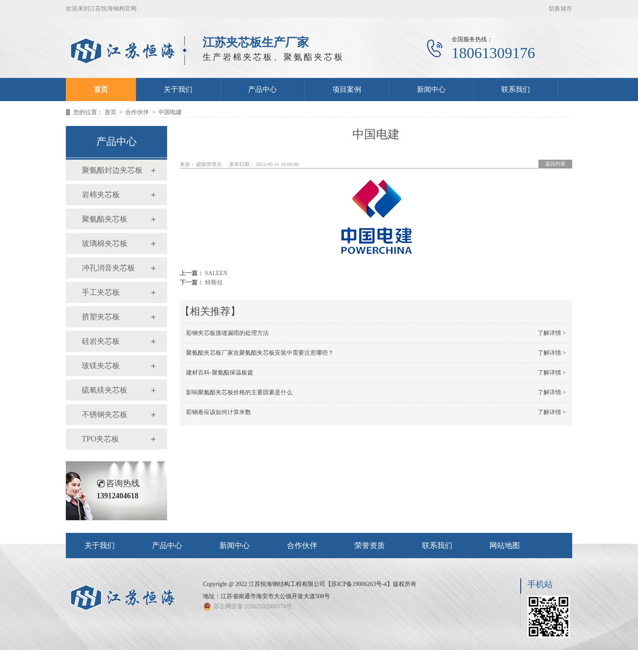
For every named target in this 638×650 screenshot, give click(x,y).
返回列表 (555, 164)
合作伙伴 (137, 112)
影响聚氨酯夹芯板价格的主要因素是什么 (239, 392)
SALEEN (216, 273)
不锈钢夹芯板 (104, 414)
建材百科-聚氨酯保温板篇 (219, 372)
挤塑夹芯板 (101, 317)
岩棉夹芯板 (101, 194)
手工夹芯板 (101, 292)
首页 (101, 90)
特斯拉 (214, 282)
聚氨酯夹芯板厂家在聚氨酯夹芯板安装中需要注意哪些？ (260, 353)
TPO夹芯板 (100, 439)
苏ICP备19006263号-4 (359, 584)
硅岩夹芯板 (101, 341)
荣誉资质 (369, 545)
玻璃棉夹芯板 (104, 243)
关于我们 (178, 90)
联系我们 (515, 90)
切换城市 (560, 8)
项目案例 (347, 90)
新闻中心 (431, 90)
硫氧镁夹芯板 (104, 390)
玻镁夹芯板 (101, 365)
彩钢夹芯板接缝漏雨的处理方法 (227, 333)
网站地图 (504, 545)
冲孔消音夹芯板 (108, 268)
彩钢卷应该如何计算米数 (218, 412)
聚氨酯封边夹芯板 (112, 170)
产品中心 (262, 90)
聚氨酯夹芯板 (104, 219)
